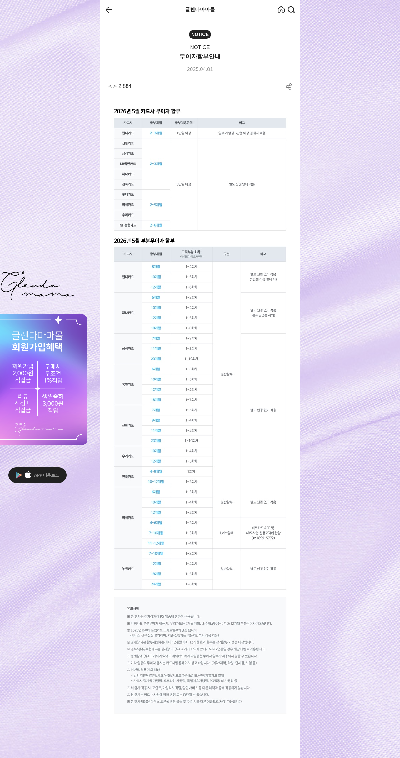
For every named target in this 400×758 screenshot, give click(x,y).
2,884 (119, 86)
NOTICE (200, 47)
